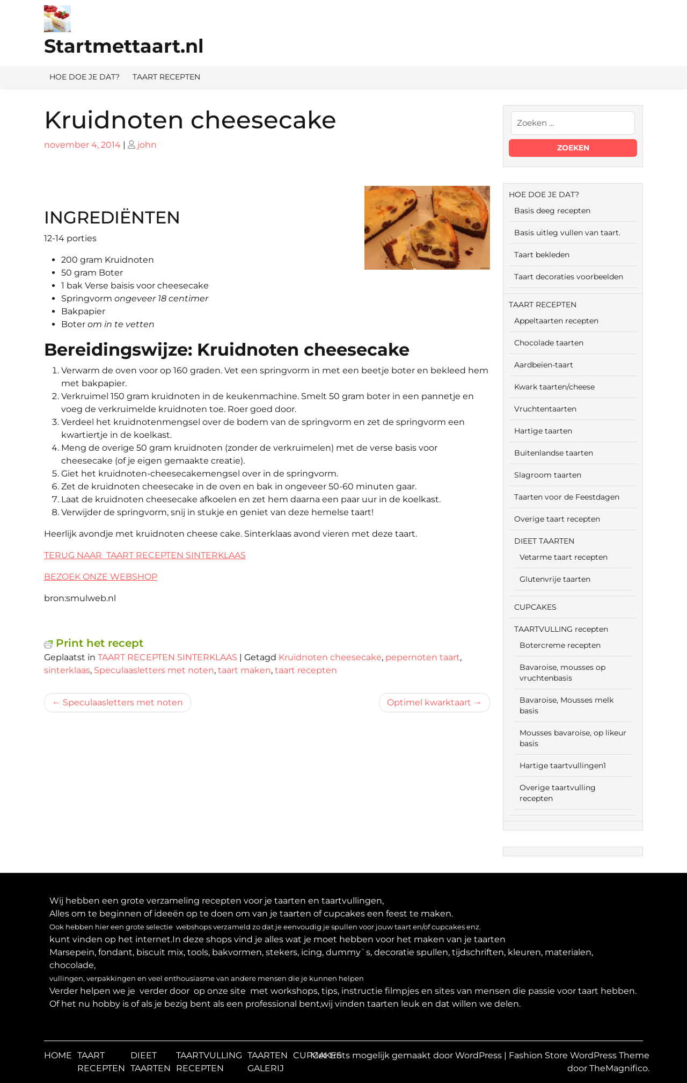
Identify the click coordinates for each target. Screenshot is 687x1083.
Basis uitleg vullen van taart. (567, 232)
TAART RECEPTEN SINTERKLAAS (167, 657)
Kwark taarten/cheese (554, 387)
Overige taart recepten (557, 519)
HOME (58, 1055)
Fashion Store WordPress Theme (579, 1055)
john (147, 145)
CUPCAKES (535, 607)
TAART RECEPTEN (166, 77)
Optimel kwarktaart (429, 702)
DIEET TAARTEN (544, 541)
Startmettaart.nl (124, 45)
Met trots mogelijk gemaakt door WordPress (407, 1055)
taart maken (244, 670)
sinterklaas (67, 670)
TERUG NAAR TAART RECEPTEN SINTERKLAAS (145, 555)
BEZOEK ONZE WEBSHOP (100, 577)
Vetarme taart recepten (564, 557)
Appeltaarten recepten (556, 321)
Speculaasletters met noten (154, 670)
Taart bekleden (541, 254)
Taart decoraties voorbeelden (568, 276)
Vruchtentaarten (545, 409)
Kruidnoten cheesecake (330, 657)
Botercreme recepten (560, 645)
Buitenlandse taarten (553, 453)
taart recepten (306, 670)
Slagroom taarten (547, 475)
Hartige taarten (543, 431)
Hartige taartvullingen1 (563, 765)
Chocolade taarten (548, 343)
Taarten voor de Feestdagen (566, 497)
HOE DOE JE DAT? (84, 77)
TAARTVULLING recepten (561, 629)
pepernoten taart (422, 657)
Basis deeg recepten (552, 210)
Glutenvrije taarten (555, 579)
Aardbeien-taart (543, 365)
